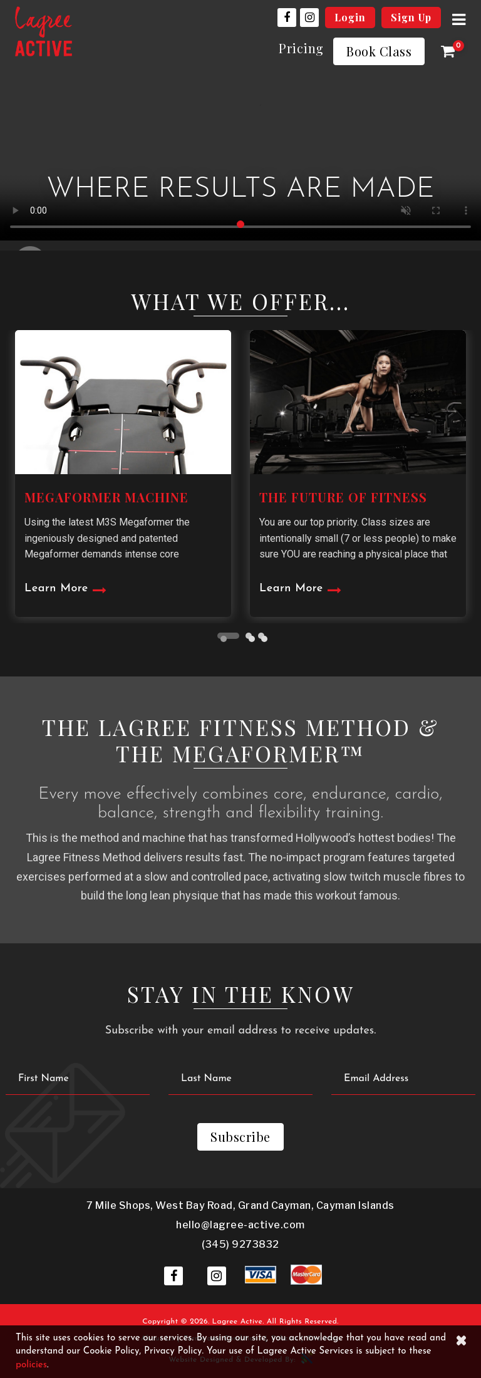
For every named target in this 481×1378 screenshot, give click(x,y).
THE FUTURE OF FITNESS (343, 497)
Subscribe (240, 1136)
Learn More (56, 588)
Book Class (378, 51)
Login (350, 17)
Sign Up (411, 17)
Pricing (301, 47)
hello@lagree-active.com (240, 1225)
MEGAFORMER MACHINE (106, 497)
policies (31, 1365)
